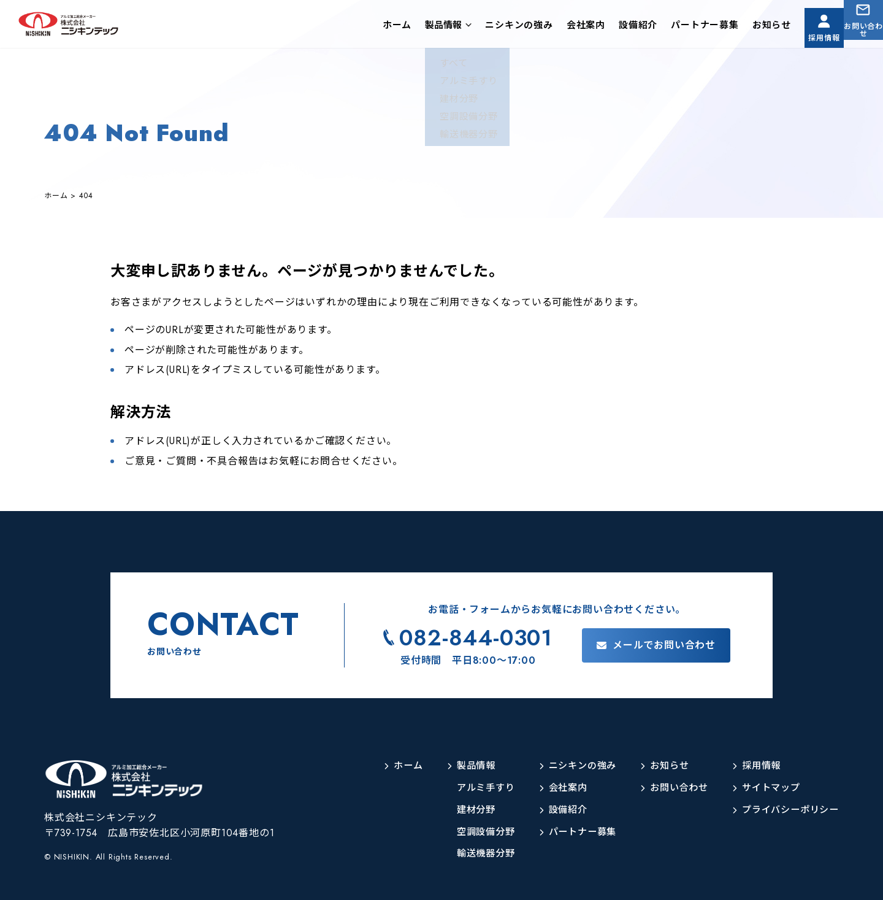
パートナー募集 (673, 27)
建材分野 (459, 810)
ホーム (365, 27)
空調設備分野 (470, 832)
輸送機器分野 (470, 853)
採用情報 (800, 36)
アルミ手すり (470, 788)
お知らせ (740, 27)
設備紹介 (606, 27)
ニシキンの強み (487, 27)
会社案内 (554, 27)
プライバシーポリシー (787, 810)
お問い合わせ (855, 36)
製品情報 (411, 27)
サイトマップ (767, 788)
